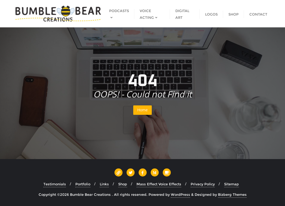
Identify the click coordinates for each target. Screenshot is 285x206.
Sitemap (231, 184)
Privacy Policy (203, 184)
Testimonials (54, 184)
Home (142, 109)
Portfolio (82, 184)
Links (104, 184)
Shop (122, 184)
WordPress (180, 194)
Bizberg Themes (232, 194)
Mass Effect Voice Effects (158, 184)
